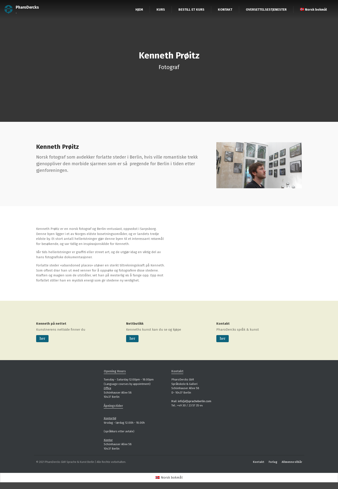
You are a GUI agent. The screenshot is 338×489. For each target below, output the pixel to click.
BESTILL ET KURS (191, 10)
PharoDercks (27, 7)
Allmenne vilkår (292, 462)
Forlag (273, 462)
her (42, 338)
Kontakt (223, 324)
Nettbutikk (134, 324)
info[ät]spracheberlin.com (194, 401)
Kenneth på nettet (51, 324)
